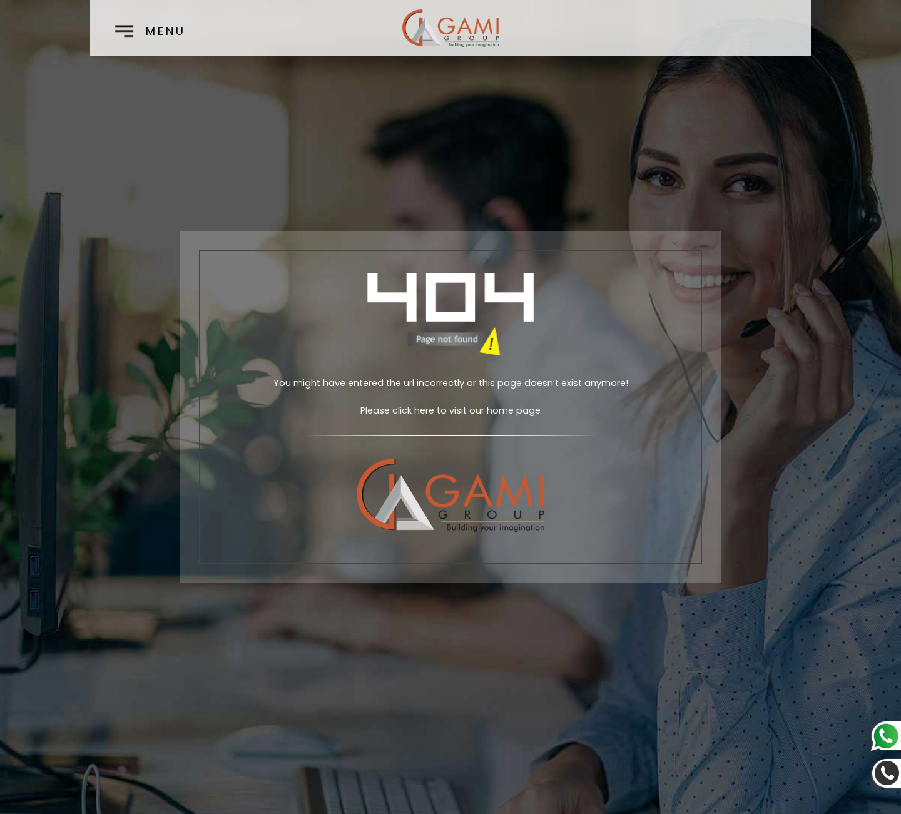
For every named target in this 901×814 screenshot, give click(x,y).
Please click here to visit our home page (450, 410)
